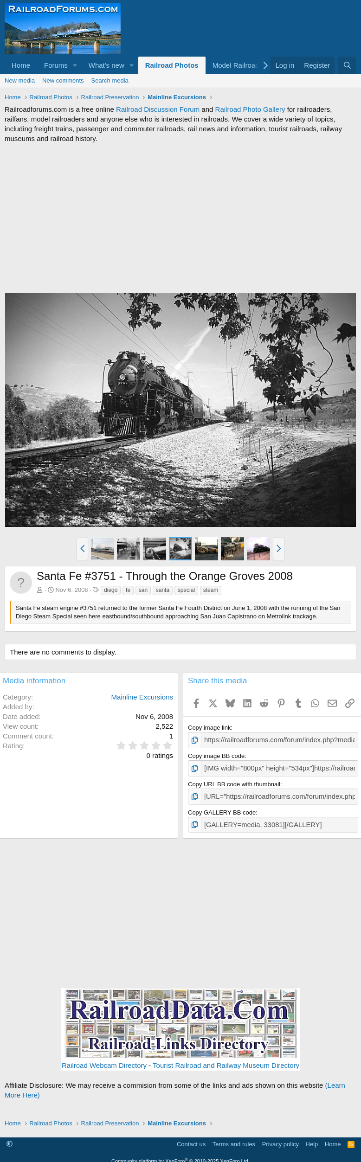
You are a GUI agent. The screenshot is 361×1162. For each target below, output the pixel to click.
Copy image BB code (216, 754)
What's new (106, 65)
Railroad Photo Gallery (250, 109)
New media (20, 80)
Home (21, 65)
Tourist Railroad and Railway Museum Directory (226, 1061)
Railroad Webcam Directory (104, 1061)
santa (162, 590)
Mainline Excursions (142, 697)
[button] (75, 65)
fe (128, 590)
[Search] (347, 65)
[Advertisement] (180, 218)
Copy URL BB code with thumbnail (234, 781)
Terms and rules (234, 1139)
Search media (110, 80)
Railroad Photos (172, 65)
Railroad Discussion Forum (158, 109)
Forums (56, 65)
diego (110, 590)
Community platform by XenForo (180, 1156)
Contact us (191, 1139)
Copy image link (209, 727)
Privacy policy (280, 1139)
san (143, 590)
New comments (63, 80)
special (186, 590)
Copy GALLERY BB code (222, 808)
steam (211, 590)
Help (312, 1139)
